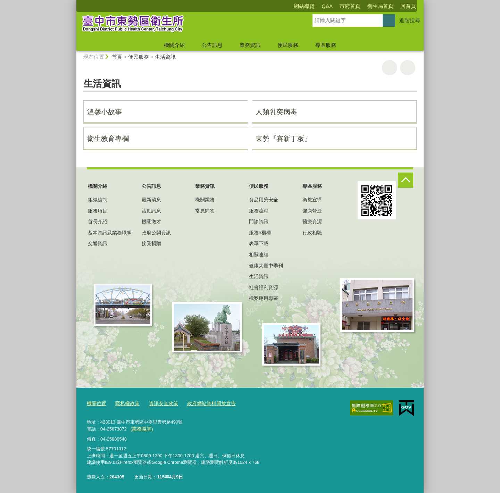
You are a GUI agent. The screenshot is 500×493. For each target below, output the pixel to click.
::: (73, 3)
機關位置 (96, 403)
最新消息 (151, 199)
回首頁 (408, 6)
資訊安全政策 (159, 403)
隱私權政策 (125, 403)
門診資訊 (258, 221)
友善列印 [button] (389, 67)
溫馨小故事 (104, 112)
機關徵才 (151, 221)
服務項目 (97, 211)
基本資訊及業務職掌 (110, 232)
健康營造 (312, 211)
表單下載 (258, 243)
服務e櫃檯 (260, 232)
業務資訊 (250, 45)
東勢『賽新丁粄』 (283, 138)
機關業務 (205, 199)
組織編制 (97, 199)
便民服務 (287, 45)
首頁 (117, 57)
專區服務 (325, 45)
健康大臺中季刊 (266, 265)
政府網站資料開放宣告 (204, 403)
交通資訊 (97, 243)
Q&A (327, 6)
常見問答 (205, 211)
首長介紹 (97, 221)
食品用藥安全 (263, 199)
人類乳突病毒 (276, 112)
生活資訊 (165, 57)
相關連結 (258, 254)
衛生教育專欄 (108, 138)
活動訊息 (151, 211)
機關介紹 (174, 45)
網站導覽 (304, 6)
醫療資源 (312, 221)
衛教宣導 (312, 199)
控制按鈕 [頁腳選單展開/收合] (405, 180)
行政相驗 (312, 232)
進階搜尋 (409, 20)
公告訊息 (212, 45)
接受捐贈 (151, 243)
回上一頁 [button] (407, 67)
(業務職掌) (140, 428)
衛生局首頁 (380, 6)
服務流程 (258, 211)
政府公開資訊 (156, 232)
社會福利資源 (263, 287)
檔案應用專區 (263, 298)
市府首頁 (350, 6)
